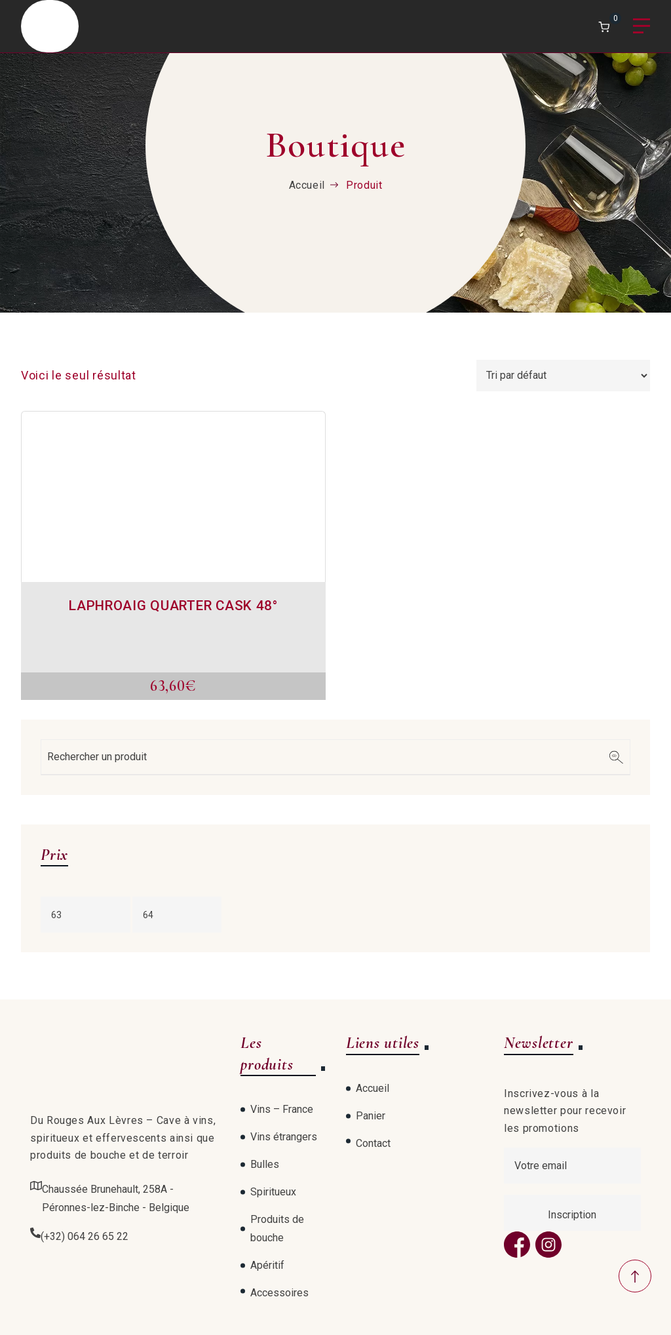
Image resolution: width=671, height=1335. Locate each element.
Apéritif (267, 1265)
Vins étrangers (283, 1137)
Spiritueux (273, 1192)
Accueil (307, 185)
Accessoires (279, 1293)
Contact (373, 1143)
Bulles (264, 1164)
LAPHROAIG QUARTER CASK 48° (173, 605)
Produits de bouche (277, 1228)
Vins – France (281, 1109)
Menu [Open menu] (641, 26)
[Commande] (563, 375)
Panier (370, 1116)
